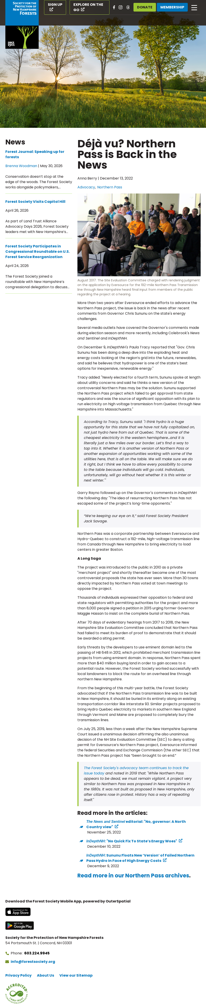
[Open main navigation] (194, 7)
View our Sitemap (76, 975)
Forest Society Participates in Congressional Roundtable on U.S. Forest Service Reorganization (37, 251)
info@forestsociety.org (33, 961)
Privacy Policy (18, 975)
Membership (172, 7)
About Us (45, 975)
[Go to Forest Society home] (22, 24)
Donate (144, 7)
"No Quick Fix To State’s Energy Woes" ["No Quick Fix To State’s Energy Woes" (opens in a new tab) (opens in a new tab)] (131, 841)
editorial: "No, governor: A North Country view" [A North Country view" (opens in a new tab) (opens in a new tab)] (136, 824)
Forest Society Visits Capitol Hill (35, 201)
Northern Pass (109, 187)
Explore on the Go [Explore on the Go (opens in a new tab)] (88, 7)
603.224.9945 (37, 953)
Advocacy (86, 187)
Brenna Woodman (21, 165)
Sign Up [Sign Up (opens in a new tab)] (55, 4)
